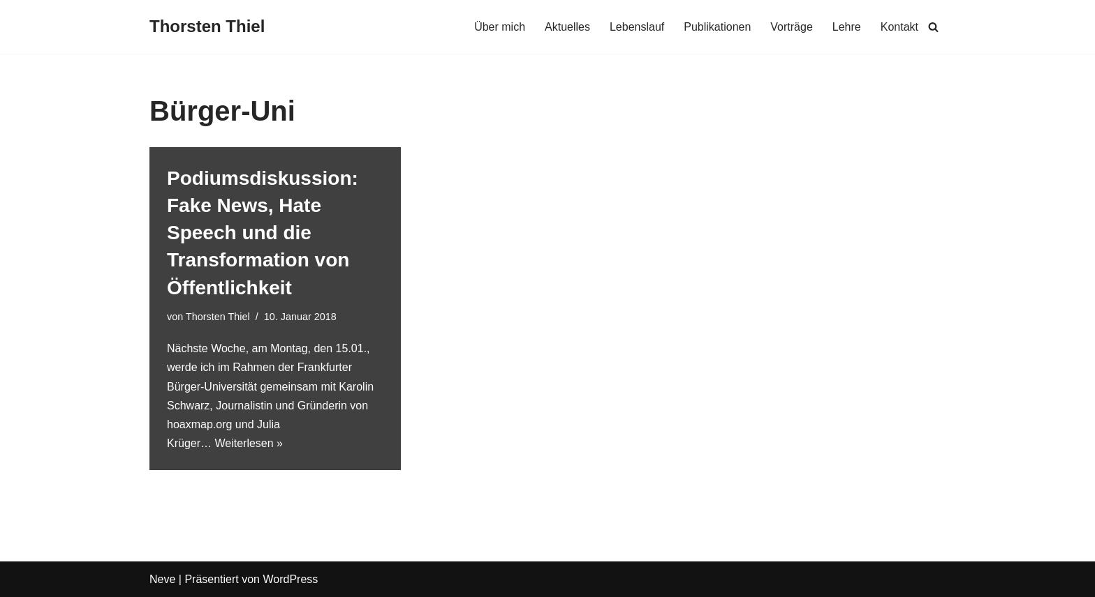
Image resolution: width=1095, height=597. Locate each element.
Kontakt (899, 27)
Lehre (846, 27)
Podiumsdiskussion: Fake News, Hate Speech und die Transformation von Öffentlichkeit (262, 232)
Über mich (499, 27)
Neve (162, 579)
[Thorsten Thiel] (207, 27)
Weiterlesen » (248, 443)
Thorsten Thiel (218, 316)
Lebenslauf (637, 27)
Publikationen (717, 27)
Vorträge (791, 27)
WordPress (290, 579)
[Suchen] (933, 27)
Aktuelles (567, 27)
